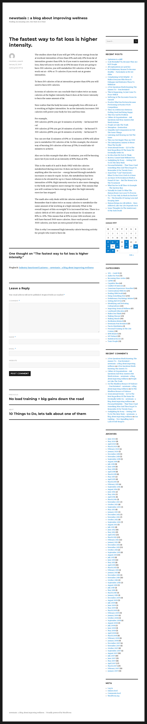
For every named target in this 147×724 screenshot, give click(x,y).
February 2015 (113, 484)
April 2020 (112, 444)
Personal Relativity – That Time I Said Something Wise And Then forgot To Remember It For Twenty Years (123, 167)
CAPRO (110, 281)
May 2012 (111, 532)
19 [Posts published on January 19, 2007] (126, 242)
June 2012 (111, 530)
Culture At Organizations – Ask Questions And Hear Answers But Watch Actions (121, 119)
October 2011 (113, 550)
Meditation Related (115, 321)
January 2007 (113, 671)
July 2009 (111, 603)
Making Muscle (114, 319)
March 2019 (112, 474)
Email (12, 349)
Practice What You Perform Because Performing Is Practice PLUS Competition (122, 104)
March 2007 (112, 666)
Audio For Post (113, 276)
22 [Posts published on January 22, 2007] (108, 246)
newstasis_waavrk (16, 61)
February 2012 (113, 540)
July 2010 (111, 588)
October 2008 (113, 618)
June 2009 (112, 605)
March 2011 (112, 568)
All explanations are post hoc (119, 67)
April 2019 (111, 472)
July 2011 (111, 557)
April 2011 (111, 565)
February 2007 (113, 668)
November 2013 (114, 502)
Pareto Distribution (115, 326)
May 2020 (112, 441)
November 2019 (114, 457)
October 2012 (113, 520)
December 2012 (114, 515)
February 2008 (113, 638)
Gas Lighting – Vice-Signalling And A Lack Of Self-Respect (123, 419)
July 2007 (111, 656)
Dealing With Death (115, 293)
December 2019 (114, 454)
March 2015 (112, 482)
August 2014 (112, 489)
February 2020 (113, 449)
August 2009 (113, 600)
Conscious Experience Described (121, 288)
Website (13, 360)
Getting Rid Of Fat (16, 68)
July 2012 (111, 527)
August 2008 (113, 623)
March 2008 (112, 636)
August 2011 (112, 555)
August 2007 (113, 653)
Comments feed (114, 693)
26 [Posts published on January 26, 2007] (126, 246)
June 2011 (111, 560)
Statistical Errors (114, 339)
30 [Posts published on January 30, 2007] (113, 251)
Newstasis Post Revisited (117, 324)
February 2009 (113, 613)
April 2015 (111, 479)
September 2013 (114, 507)
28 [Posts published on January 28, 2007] (136, 246)
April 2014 (111, 497)
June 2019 (111, 467)
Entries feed (113, 691)
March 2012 (112, 537)
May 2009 (112, 608)
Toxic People (113, 341)
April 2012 (111, 535)
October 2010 (113, 580)
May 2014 (111, 494)
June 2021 (111, 439)
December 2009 (114, 598)
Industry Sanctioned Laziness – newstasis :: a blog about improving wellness (56, 267)
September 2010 (114, 583)
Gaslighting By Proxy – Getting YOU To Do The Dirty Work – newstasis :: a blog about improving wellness (122, 414)
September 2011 (114, 552)
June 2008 (112, 628)
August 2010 (112, 585)
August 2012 (112, 525)
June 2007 (112, 658)
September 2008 (114, 621)
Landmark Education (116, 311)
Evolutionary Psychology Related (121, 298)
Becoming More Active (117, 278)
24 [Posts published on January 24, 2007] (117, 246)
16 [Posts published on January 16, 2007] (113, 242)
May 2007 (111, 661)
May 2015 (111, 477)
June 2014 (111, 492)
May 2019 (111, 469)
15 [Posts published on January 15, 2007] (108, 242)
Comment (14, 301)
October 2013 (113, 505)
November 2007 (114, 646)
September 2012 (114, 522)
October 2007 (113, 648)
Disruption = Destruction (117, 127)
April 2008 (112, 633)
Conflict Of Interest (115, 286)
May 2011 (111, 563)
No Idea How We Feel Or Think (119, 155)
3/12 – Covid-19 (113, 273)
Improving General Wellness (119, 309)
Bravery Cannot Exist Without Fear (121, 158)
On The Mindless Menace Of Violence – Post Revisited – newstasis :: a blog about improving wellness (122, 386)
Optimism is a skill (115, 59)
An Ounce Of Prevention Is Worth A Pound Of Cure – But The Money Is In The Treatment (122, 180)
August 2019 (112, 462)
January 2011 (113, 573)
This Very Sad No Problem (118, 115)
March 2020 (112, 447)
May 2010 (111, 590)
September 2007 (114, 651)
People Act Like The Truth (118, 125)
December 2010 (114, 575)
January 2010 (113, 595)
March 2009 (112, 610)
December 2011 (114, 545)
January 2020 (113, 452)
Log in (110, 688)
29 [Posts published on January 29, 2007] (108, 251)
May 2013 (111, 510)
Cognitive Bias (113, 283)
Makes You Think (114, 314)
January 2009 (113, 615)
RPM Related (113, 334)
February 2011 (113, 570)
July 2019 (111, 464)
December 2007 (114, 643)
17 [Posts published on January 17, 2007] (117, 242)
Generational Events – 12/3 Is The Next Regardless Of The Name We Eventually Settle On (121, 150)
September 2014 (114, 487)
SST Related (112, 336)
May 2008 (112, 631)
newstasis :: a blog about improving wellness (48, 18)
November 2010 (114, 578)
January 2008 (113, 641)
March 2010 (112, 593)
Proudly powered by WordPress (58, 713)
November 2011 (114, 547)
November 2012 (114, 517)
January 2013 (113, 512)
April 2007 (112, 663)
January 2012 (113, 542)
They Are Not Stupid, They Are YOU (121, 140)
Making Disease (114, 316)
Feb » (131, 255)
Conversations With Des (117, 291)
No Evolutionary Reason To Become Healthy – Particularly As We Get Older (122, 72)
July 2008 (111, 626)
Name (12, 337)
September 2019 (114, 459)
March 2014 (112, 499)
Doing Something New (116, 296)
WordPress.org (113, 696)
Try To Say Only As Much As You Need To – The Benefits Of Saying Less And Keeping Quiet (123, 198)
